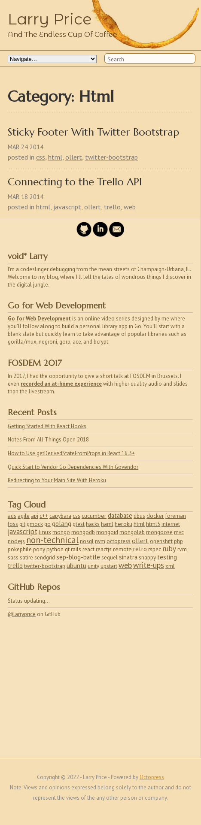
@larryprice (22, 614)
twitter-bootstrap (111, 157)
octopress (119, 541)
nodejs (16, 541)
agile (24, 516)
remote (122, 549)
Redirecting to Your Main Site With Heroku (57, 480)
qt (67, 549)
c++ (44, 516)
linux (45, 532)
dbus (139, 516)
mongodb (83, 532)
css (40, 157)
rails (76, 549)
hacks (93, 524)
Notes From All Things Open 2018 (48, 439)
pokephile (20, 549)
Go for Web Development (39, 318)
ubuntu (76, 566)
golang (61, 524)
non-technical (52, 540)
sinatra (128, 557)
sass (13, 557)
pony (39, 549)
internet (170, 524)
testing (167, 557)
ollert (73, 157)
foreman (175, 516)
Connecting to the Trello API (75, 182)
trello (112, 206)
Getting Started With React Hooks (47, 426)
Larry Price (50, 19)
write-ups (148, 565)
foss (13, 524)
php (178, 541)
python (55, 549)
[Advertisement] (68, 686)
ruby (169, 548)
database (120, 515)
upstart (108, 566)
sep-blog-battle (78, 557)
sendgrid (44, 557)
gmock (35, 524)
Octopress (152, 777)
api (34, 516)
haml (107, 524)
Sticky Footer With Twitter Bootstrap (93, 132)
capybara (60, 516)
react (88, 549)
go (47, 524)
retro (140, 549)
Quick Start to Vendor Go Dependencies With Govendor (73, 467)
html (55, 157)
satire (26, 557)
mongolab (132, 532)
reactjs (104, 549)
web (130, 206)
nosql (87, 541)
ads (12, 516)
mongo (61, 532)
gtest (79, 524)
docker (155, 516)
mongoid (107, 532)
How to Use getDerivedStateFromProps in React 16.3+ (71, 453)
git (22, 524)
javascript (67, 206)
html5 (153, 524)
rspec (154, 549)
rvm (182, 549)
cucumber (94, 516)
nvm (100, 541)
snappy (147, 557)
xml (170, 566)
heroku (123, 524)
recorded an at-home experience (61, 383)
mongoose (159, 532)
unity (93, 566)
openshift (161, 541)
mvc (179, 532)
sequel (109, 557)
